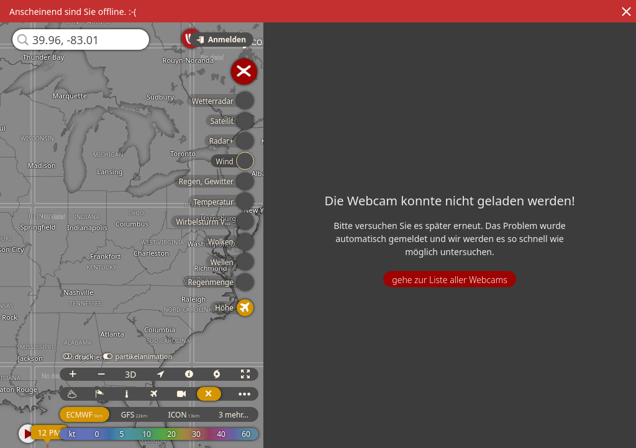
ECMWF (85, 414)
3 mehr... (234, 414)
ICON (185, 414)
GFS (135, 414)
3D (131, 374)
